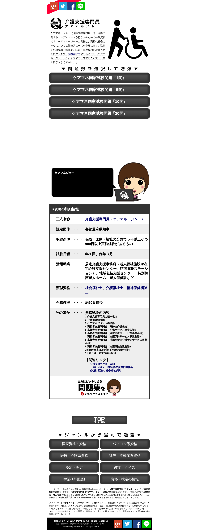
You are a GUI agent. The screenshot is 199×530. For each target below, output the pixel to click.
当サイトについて (62, 524)
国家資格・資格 (74, 444)
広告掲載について (76, 524)
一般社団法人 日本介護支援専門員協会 (111, 367)
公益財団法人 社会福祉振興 (105, 370)
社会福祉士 (93, 288)
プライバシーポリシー (98, 524)
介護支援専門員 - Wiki (102, 364)
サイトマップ (85, 526)
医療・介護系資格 (74, 455)
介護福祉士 (114, 288)
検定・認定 (74, 467)
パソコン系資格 (124, 444)
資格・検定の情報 (125, 479)
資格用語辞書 (67, 526)
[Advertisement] (117, 6)
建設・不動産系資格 (124, 455)
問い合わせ (95, 526)
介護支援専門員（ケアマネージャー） (115, 219)
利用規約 (86, 524)
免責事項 (77, 526)
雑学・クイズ (124, 467)
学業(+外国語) (74, 479)
